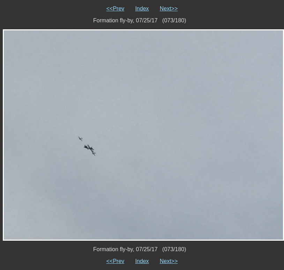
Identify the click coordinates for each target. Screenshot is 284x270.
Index (142, 9)
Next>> (169, 9)
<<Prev (115, 9)
